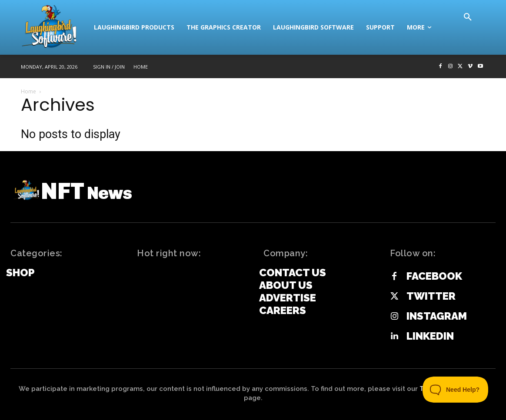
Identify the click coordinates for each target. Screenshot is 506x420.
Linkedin (430, 336)
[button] (467, 17)
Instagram (436, 316)
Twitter (431, 296)
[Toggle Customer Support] (456, 390)
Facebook (434, 276)
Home (28, 91)
